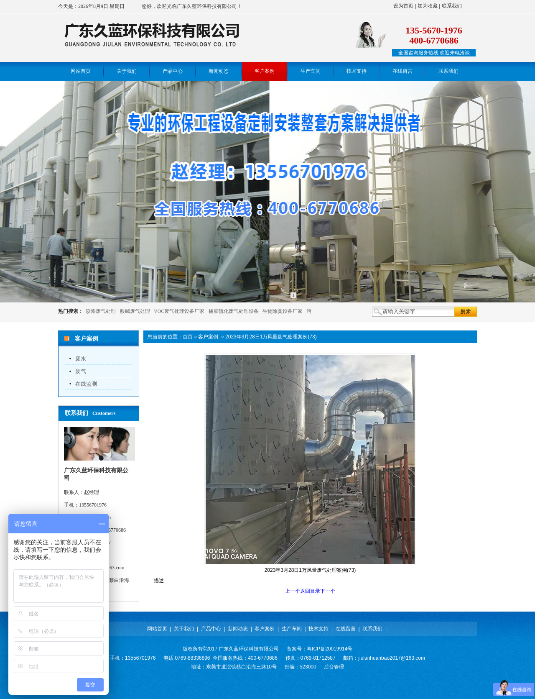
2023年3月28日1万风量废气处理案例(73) (271, 337)
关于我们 (184, 629)
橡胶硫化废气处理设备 (234, 311)
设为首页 (403, 6)
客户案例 (208, 337)
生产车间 (292, 629)
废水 (80, 359)
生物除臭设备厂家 (282, 311)
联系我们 (452, 6)
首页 (188, 337)
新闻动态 (238, 629)
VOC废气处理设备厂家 (179, 311)
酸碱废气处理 (135, 311)
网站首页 (157, 629)
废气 (80, 371)
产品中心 (211, 629)
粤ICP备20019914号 (329, 649)
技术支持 (318, 629)
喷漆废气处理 (101, 311)
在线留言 (346, 629)
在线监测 (86, 384)
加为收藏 (428, 6)
